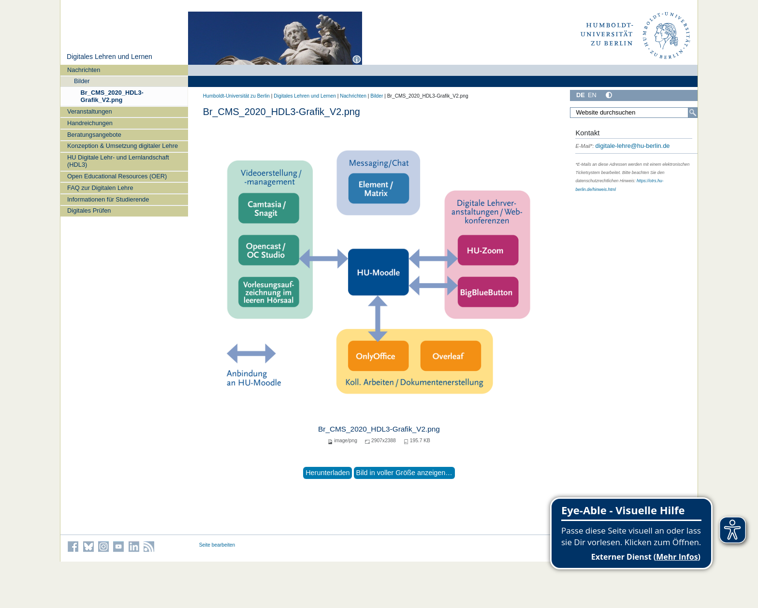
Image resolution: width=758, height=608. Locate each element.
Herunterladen (328, 473)
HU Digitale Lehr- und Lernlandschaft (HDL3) (118, 161)
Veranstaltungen (89, 111)
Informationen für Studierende (108, 199)
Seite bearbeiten (217, 545)
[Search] (693, 112)
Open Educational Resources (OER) (117, 176)
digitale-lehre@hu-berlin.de (622, 145)
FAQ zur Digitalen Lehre (100, 187)
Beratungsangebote (94, 134)
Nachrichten (83, 69)
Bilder (82, 81)
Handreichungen (90, 123)
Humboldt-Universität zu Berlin (236, 96)
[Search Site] (634, 112)
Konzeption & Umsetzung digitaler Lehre (122, 145)
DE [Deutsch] (580, 95)
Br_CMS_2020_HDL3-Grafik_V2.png (112, 96)
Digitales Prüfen (89, 210)
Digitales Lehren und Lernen (109, 56)
